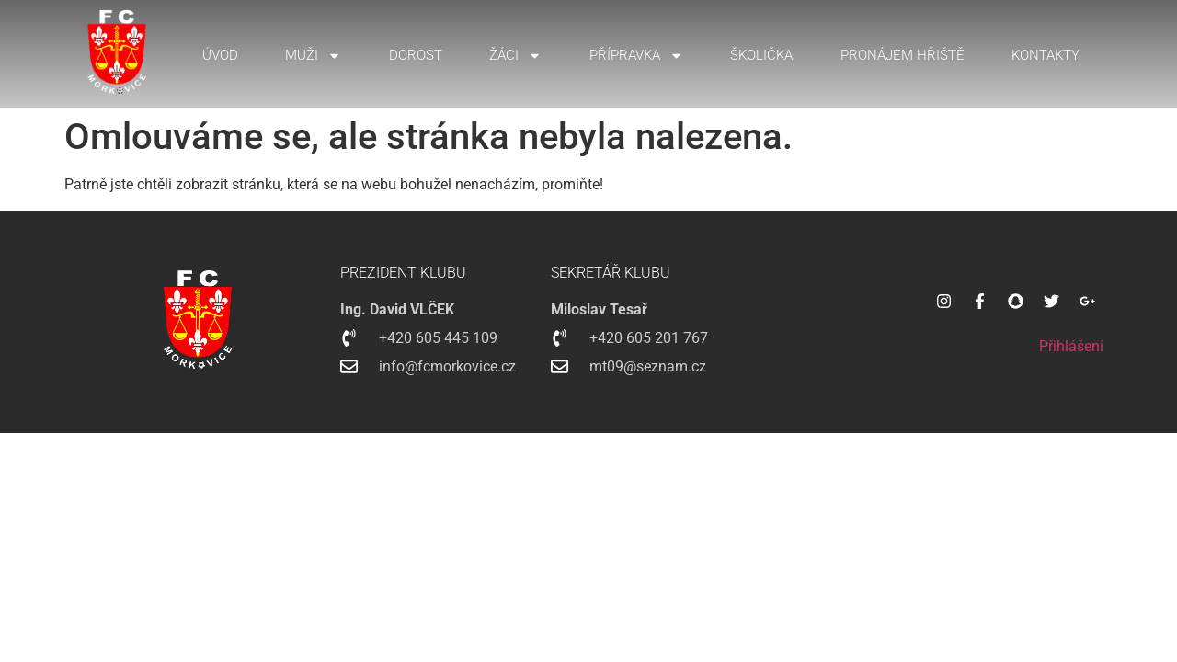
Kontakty (1045, 55)
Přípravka (636, 56)
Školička (761, 55)
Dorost (415, 55)
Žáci (515, 56)
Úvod (220, 55)
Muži (313, 56)
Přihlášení (1071, 346)
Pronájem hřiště (902, 55)
